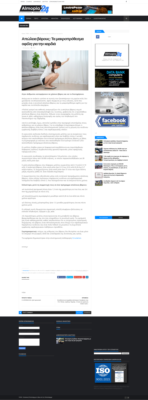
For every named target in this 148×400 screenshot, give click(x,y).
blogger (79, 312)
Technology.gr (48, 397)
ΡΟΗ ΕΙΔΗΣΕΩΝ (103, 217)
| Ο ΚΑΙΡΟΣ (29, 1)
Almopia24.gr (26, 270)
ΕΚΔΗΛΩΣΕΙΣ (65, 18)
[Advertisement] (56, 285)
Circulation (76, 238)
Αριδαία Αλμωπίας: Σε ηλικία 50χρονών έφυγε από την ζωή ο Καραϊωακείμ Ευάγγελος (114, 175)
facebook (87, 312)
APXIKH (23, 1)
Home (23, 33)
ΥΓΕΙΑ (27, 33)
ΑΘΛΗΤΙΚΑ (54, 18)
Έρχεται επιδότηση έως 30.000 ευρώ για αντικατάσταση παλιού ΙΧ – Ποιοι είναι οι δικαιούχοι (115, 150)
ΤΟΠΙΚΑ (28, 18)
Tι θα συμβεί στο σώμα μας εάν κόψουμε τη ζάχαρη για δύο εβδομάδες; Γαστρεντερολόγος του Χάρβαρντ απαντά (116, 158)
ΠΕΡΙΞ (36, 18)
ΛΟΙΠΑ (87, 18)
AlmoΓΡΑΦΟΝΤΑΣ (100, 18)
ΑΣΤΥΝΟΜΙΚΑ (77, 18)
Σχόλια (121, 217)
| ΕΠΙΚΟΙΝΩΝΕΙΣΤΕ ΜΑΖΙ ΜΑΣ (56, 1)
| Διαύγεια (45, 1)
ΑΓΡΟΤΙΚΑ (44, 18)
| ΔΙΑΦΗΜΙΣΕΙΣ (37, 1)
